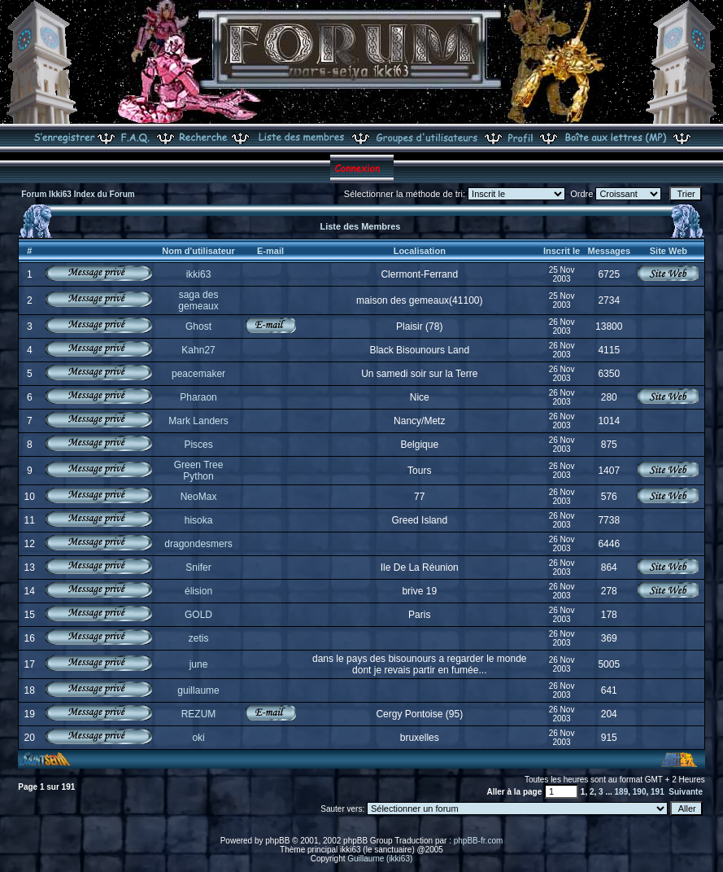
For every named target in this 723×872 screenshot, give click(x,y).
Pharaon (198, 397)
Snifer (198, 567)
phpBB (277, 840)
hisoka (199, 520)
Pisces (198, 444)
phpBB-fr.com (478, 840)
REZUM (198, 714)
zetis (199, 638)
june (198, 664)
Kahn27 (198, 350)
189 (622, 791)
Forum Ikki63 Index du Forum (77, 194)
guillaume (198, 690)
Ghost (198, 326)
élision (198, 591)
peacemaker (198, 373)
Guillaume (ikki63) (379, 858)
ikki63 (198, 274)
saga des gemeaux (198, 300)
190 (640, 791)
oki (198, 737)
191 (657, 791)
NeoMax (199, 496)
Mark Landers (198, 421)
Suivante (686, 791)
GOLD (198, 614)
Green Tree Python (199, 470)
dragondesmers (198, 544)
